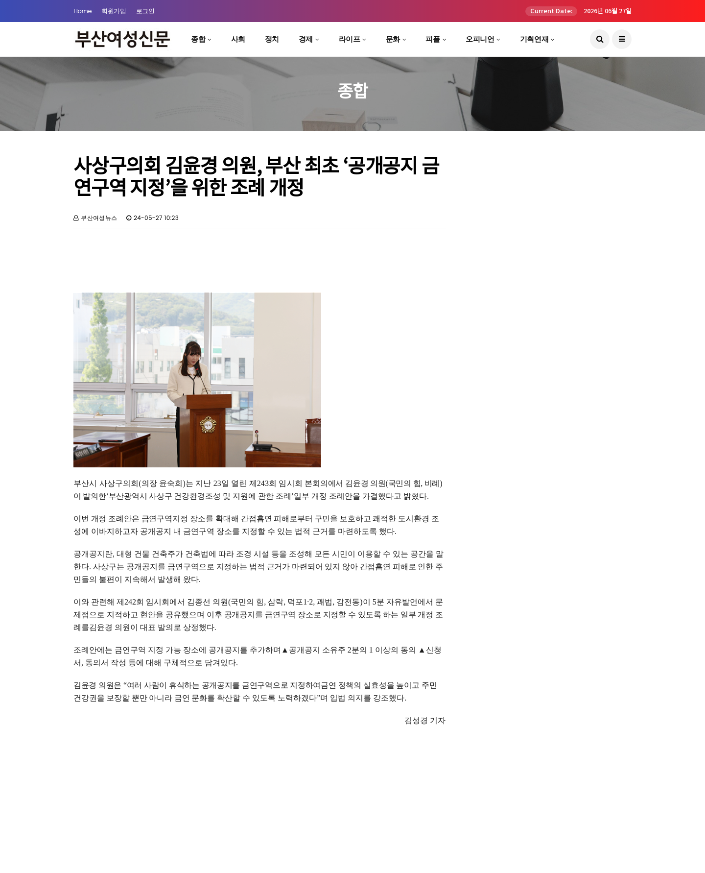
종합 (198, 39)
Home (82, 11)
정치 (272, 39)
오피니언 (480, 39)
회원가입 (113, 11)
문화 (393, 39)
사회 (238, 39)
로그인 (145, 11)
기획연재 (534, 39)
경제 (306, 39)
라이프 (349, 39)
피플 (432, 39)
